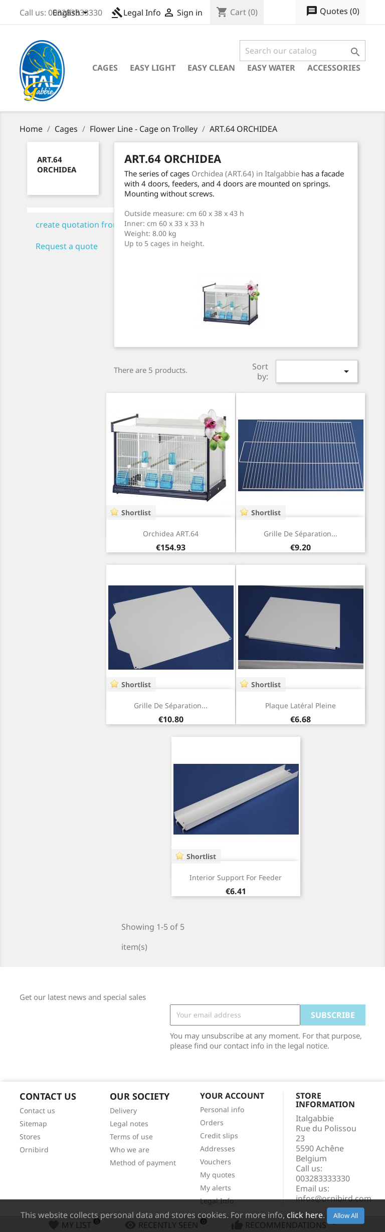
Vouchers (215, 1161)
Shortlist (136, 512)
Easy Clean (211, 67)
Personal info (222, 1109)
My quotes (217, 1174)
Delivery (123, 1110)
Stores (30, 1136)
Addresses (217, 1148)
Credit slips (219, 1135)
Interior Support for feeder (235, 877)
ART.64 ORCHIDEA (56, 164)
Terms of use (131, 1136)
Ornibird (34, 1149)
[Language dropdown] (72, 14)
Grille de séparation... (300, 533)
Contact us (37, 1110)
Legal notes (129, 1123)
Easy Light (152, 67)
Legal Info (136, 12)
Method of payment (143, 1162)
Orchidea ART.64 (171, 533)
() (332, 11)
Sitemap (33, 1123)
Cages (105, 67)
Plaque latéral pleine (300, 705)
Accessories (333, 67)
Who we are (129, 1149)
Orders (212, 1122)
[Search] (302, 50)
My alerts (215, 1187)
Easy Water (271, 67)
